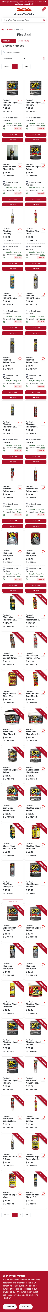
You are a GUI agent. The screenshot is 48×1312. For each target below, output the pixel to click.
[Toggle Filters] (44, 58)
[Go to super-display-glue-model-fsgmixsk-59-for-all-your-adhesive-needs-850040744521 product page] (12, 689)
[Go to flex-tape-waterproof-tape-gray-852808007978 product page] (35, 561)
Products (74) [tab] (8, 41)
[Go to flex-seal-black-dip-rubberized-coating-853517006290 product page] (12, 111)
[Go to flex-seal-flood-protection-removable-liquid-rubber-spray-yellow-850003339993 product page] (12, 999)
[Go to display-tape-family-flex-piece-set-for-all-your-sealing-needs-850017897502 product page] (35, 651)
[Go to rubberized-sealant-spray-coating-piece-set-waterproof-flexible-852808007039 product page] (12, 651)
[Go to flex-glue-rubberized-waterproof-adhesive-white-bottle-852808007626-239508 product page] (12, 497)
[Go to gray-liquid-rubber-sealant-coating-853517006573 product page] (12, 803)
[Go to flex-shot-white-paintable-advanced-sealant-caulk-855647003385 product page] (12, 240)
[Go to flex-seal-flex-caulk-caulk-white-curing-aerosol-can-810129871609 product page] (35, 1114)
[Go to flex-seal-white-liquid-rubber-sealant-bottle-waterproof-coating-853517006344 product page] (12, 1076)
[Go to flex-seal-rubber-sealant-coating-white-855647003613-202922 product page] (12, 433)
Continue (10, 1307)
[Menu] (4, 10)
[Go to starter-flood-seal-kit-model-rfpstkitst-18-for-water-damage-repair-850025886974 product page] (12, 841)
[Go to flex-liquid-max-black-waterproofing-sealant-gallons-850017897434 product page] (12, 727)
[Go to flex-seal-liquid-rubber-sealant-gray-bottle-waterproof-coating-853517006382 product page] (35, 923)
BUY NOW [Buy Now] (13, 140)
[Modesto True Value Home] (24, 9)
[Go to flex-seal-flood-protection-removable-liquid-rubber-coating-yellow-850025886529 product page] (35, 999)
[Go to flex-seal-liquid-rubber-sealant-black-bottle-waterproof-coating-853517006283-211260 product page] (35, 175)
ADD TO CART (13, 134)
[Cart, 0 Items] (43, 10)
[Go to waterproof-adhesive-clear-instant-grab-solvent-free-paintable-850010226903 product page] (35, 1076)
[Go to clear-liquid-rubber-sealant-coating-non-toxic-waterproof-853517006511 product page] (35, 765)
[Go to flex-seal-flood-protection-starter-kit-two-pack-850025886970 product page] (35, 841)
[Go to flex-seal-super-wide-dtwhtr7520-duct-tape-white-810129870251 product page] (12, 1190)
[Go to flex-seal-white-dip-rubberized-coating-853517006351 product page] (35, 111)
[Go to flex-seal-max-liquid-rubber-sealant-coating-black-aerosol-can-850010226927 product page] (35, 1190)
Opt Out (25, 1307)
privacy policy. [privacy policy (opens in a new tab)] (9, 1292)
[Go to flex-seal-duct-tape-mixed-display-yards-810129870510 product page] (35, 689)
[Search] (44, 20)
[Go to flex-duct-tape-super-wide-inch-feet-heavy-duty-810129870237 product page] (35, 1152)
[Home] (2, 29)
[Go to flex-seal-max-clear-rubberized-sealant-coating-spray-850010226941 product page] (12, 175)
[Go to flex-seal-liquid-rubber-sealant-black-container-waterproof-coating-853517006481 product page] (12, 765)
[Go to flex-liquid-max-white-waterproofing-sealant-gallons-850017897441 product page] (35, 727)
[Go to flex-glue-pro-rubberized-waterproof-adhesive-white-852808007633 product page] (35, 497)
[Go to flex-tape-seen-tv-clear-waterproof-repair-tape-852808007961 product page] (12, 882)
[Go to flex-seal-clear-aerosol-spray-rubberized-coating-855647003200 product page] (35, 304)
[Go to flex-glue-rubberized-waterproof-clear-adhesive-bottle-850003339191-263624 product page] (35, 433)
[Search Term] (24, 20)
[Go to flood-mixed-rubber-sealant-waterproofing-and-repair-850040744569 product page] (12, 613)
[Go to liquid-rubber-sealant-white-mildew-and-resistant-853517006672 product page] (12, 923)
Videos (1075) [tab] (23, 41)
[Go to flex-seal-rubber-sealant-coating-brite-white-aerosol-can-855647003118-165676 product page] (12, 304)
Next (26, 66)
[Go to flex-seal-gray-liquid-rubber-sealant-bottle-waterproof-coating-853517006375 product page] (35, 1037)
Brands (10, 30)
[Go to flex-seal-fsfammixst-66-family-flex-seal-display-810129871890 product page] (35, 613)
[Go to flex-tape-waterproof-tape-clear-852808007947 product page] (12, 561)
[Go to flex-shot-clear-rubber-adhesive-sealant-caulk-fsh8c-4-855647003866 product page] (12, 1152)
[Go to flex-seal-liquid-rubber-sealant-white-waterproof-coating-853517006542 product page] (35, 803)
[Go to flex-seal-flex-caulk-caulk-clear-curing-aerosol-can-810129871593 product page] (35, 240)
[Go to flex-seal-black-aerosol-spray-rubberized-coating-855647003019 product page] (35, 368)
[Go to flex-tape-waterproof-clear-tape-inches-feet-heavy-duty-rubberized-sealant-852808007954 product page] (35, 961)
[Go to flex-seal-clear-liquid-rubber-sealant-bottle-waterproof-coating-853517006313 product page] (12, 1037)
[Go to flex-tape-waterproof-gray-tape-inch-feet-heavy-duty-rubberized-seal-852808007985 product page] (12, 961)
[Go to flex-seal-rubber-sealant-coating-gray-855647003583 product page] (12, 368)
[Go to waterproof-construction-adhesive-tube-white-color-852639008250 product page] (12, 1114)
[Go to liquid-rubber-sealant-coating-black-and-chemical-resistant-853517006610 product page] (35, 882)
